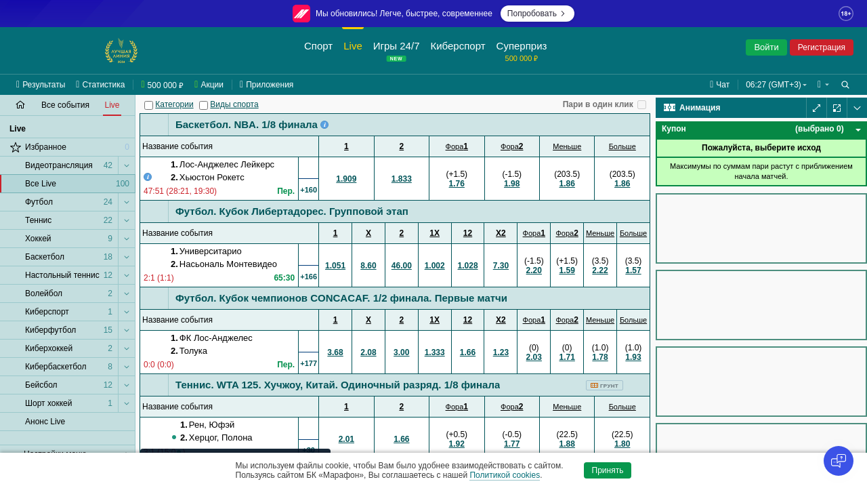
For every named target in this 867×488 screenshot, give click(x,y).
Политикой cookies (504, 475)
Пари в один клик (598, 104)
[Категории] (148, 105)
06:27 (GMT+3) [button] (773, 84)
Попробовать (537, 13)
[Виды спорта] (203, 105)
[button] (823, 85)
